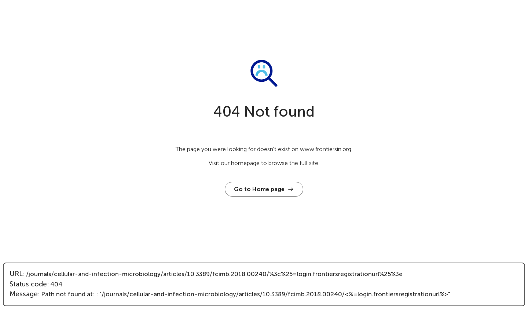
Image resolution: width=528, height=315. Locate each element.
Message (24, 294)
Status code (28, 284)
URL (16, 274)
